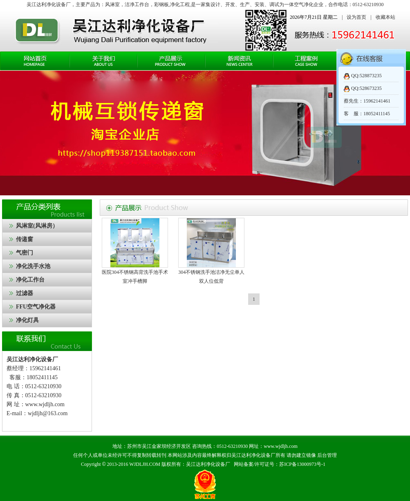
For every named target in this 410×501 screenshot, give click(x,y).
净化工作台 (30, 280)
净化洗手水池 (33, 266)
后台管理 (327, 455)
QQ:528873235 (366, 75)
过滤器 (24, 293)
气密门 (24, 253)
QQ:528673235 (366, 88)
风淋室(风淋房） (37, 226)
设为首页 (356, 17)
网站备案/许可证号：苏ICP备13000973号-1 (279, 464)
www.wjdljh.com (45, 404)
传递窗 (24, 239)
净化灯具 (27, 320)
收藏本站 (385, 17)
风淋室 (112, 4)
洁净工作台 (137, 4)
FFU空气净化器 (36, 307)
